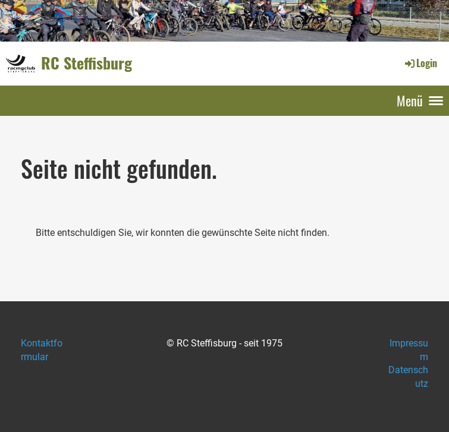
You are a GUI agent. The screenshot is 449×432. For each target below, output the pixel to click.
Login (420, 63)
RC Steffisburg (86, 63)
